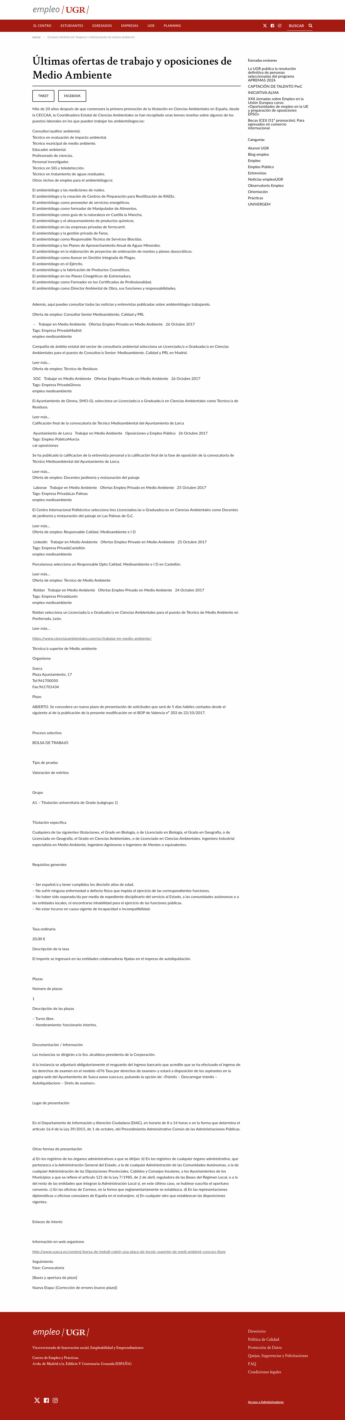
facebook (72, 96)
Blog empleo (258, 154)
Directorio (257, 1331)
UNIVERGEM (259, 204)
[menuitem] (42, 26)
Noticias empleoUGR (265, 179)
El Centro (42, 26)
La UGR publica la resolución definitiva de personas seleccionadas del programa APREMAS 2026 (272, 74)
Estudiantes (72, 26)
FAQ (252, 1364)
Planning (172, 26)
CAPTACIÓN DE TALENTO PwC (275, 86)
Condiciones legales (264, 1372)
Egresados (102, 26)
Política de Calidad (263, 1339)
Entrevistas (257, 173)
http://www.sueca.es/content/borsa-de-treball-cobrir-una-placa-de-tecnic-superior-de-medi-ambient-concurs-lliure (129, 1251)
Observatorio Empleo (266, 185)
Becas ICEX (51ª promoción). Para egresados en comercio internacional (276, 124)
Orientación (258, 191)
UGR (151, 26)
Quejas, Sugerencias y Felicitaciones (278, 1355)
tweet (43, 96)
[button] (265, 25)
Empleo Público (261, 166)
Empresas (129, 26)
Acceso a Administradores (266, 1402)
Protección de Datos (265, 1347)
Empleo (254, 160)
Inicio (36, 37)
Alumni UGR (258, 148)
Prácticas (255, 197)
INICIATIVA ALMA (263, 92)
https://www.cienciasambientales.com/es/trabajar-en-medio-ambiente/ (92, 638)
